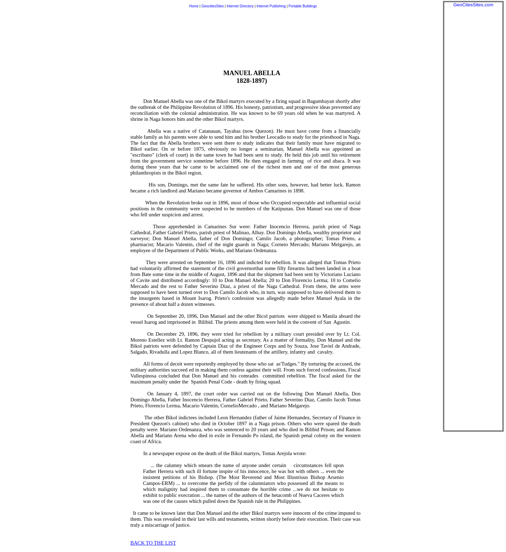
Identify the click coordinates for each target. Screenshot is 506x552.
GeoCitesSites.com (473, 4)
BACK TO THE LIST (153, 543)
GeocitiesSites (213, 6)
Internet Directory (240, 6)
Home (194, 6)
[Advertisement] (473, 112)
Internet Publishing (272, 6)
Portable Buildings (302, 6)
